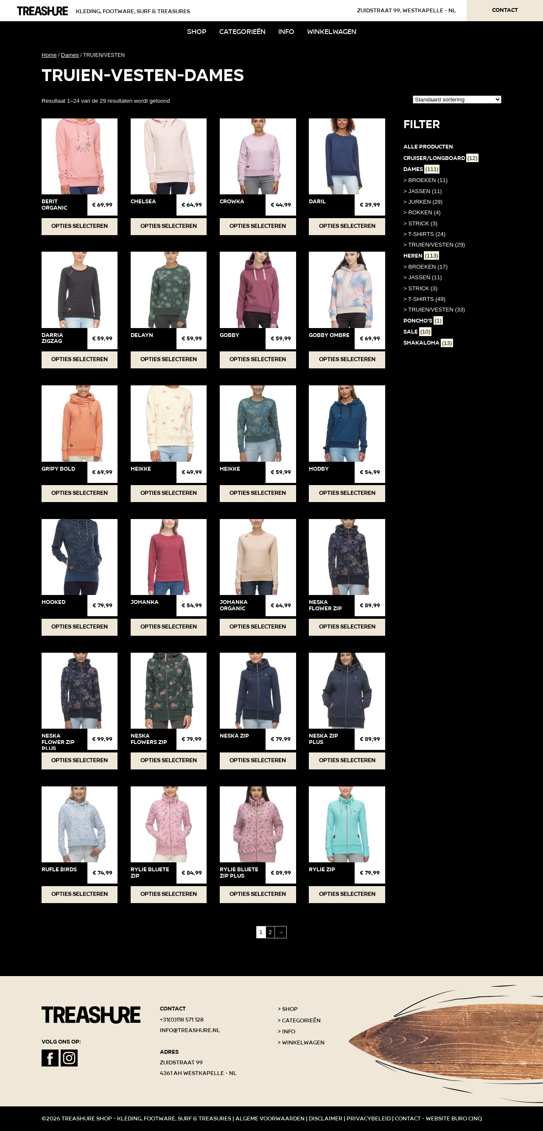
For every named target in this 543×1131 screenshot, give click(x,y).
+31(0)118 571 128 (182, 1020)
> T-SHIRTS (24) (424, 234)
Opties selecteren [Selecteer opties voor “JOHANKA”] (168, 627)
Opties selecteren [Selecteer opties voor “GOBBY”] (258, 359)
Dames (70, 55)
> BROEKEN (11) (425, 180)
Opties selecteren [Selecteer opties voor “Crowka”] (258, 226)
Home (49, 55)
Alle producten (428, 147)
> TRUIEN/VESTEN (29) (434, 244)
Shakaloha (428, 343)
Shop (197, 31)
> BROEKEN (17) (425, 267)
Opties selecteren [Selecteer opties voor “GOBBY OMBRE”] (347, 359)
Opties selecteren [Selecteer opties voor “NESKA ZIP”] (258, 760)
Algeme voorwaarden (270, 1119)
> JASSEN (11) (422, 191)
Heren (421, 256)
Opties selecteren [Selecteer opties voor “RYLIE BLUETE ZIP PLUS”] (258, 894)
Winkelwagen (331, 31)
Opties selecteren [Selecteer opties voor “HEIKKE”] (168, 493)
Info (286, 31)
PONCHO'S (423, 321)
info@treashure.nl (190, 1030)
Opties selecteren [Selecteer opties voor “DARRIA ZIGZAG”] (79, 359)
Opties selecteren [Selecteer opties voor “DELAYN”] (168, 359)
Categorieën (242, 31)
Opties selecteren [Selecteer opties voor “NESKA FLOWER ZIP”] (347, 627)
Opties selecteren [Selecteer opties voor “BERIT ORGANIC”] (79, 226)
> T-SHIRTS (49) (424, 299)
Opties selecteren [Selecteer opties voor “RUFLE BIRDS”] (79, 894)
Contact (505, 10)
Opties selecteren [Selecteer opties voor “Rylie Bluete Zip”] (168, 894)
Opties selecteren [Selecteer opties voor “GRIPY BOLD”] (79, 493)
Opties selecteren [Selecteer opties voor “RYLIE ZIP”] (347, 894)
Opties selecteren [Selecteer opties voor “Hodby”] (347, 493)
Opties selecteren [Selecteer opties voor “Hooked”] (79, 627)
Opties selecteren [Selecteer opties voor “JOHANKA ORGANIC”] (258, 627)
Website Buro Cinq (454, 1119)
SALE (417, 332)
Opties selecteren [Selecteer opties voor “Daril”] (347, 226)
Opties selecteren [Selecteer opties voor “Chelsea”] (168, 226)
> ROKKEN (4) (422, 212)
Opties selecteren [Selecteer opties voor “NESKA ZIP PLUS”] (347, 760)
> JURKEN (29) (422, 202)
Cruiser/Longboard (441, 158)
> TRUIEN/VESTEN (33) (434, 309)
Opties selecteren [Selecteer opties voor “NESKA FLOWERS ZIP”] (168, 760)
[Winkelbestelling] (457, 99)
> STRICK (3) (420, 223)
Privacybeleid (369, 1119)
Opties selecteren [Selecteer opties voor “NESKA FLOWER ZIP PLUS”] (79, 760)
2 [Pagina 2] (270, 932)
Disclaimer (325, 1119)
